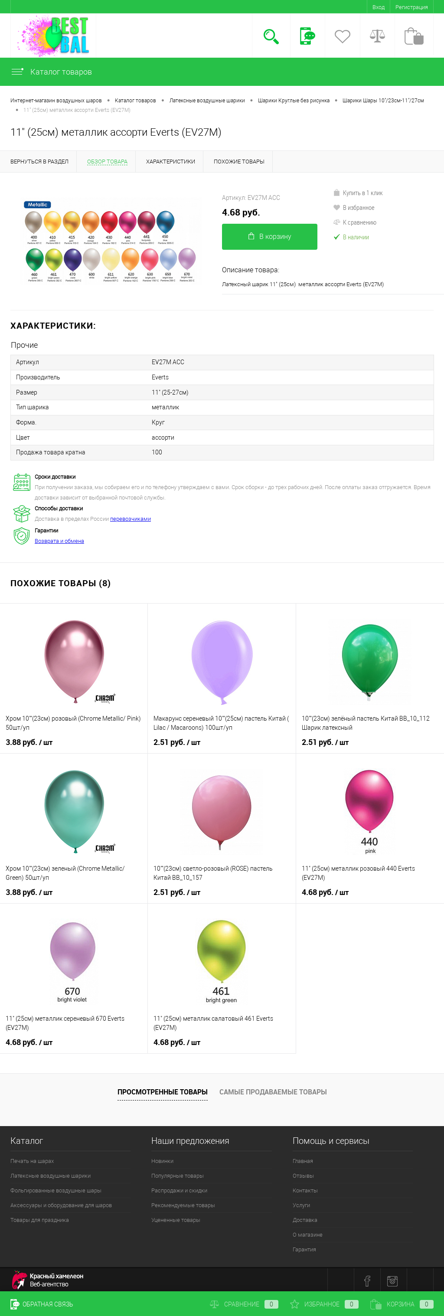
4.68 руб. (241, 212)
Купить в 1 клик (358, 192)
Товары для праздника (39, 1218)
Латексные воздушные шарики (50, 1173)
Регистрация (411, 7)
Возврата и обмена (59, 539)
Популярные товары (177, 1173)
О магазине (308, 1232)
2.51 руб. (176, 740)
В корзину (269, 236)
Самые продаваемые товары (273, 1089)
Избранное (324, 1304)
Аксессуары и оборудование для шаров (61, 1203)
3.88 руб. (29, 740)
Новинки (162, 1159)
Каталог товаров (51, 71)
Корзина (402, 1304)
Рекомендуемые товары (183, 1203)
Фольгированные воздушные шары (55, 1188)
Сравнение (244, 1304)
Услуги (301, 1203)
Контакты (305, 1188)
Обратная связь (41, 1304)
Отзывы (303, 1173)
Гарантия (304, 1247)
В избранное (354, 207)
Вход (378, 7)
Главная (303, 1159)
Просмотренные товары (163, 1089)
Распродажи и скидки (179, 1188)
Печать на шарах (32, 1159)
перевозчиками (130, 516)
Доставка (305, 1218)
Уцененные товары (175, 1218)
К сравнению (354, 222)
